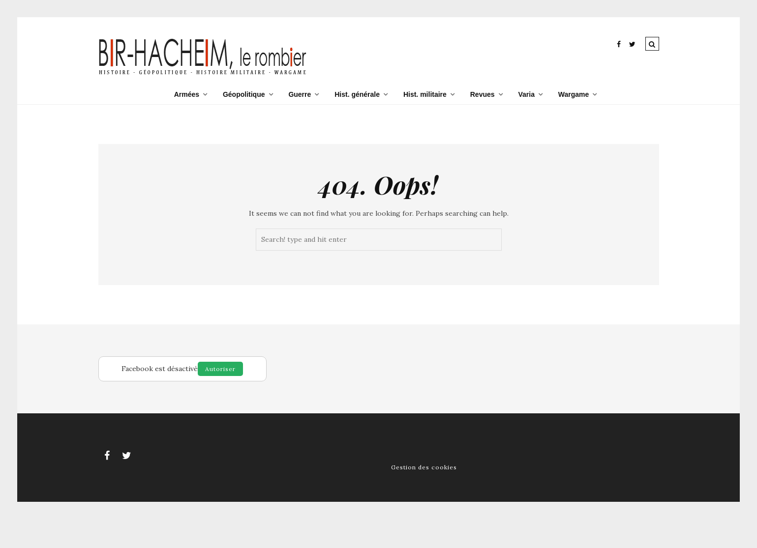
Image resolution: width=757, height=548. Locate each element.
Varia (526, 94)
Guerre (299, 94)
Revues (482, 94)
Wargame (573, 94)
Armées (186, 94)
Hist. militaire (425, 94)
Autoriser (220, 369)
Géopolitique (244, 94)
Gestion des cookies (424, 467)
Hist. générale (357, 94)
